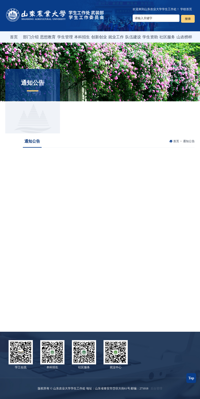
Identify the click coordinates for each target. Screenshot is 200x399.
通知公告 (189, 141)
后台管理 (156, 388)
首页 (176, 141)
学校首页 (186, 9)
